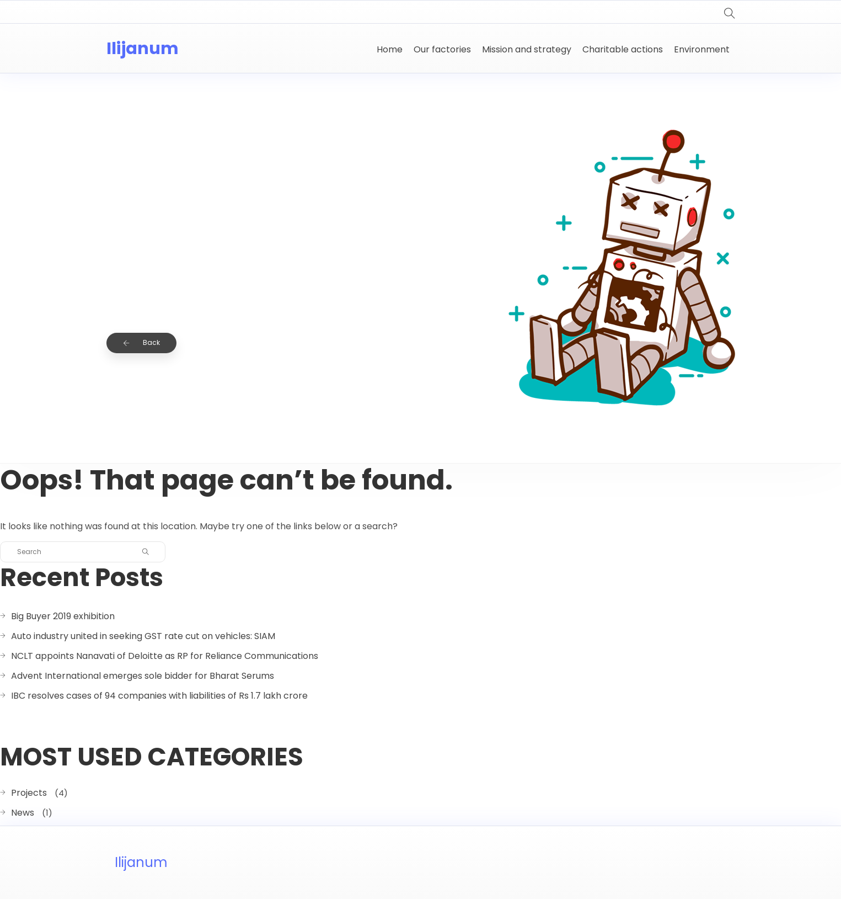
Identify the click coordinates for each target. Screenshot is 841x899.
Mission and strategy (526, 49)
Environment (702, 49)
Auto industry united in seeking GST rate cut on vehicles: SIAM (143, 636)
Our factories (442, 49)
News (22, 812)
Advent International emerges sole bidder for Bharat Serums (142, 675)
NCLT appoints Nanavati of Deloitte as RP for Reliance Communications (164, 656)
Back (141, 342)
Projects (29, 792)
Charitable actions (622, 49)
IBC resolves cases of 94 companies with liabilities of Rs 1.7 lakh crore (159, 695)
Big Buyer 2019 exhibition (63, 616)
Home (390, 49)
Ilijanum (142, 48)
